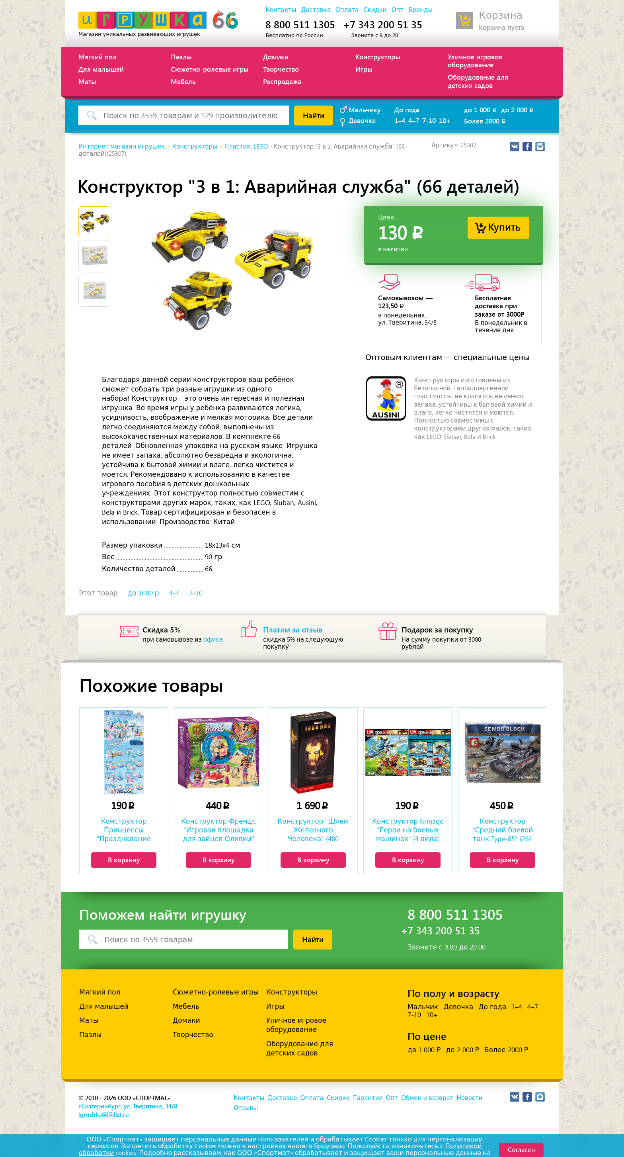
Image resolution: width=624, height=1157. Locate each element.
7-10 (429, 120)
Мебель (183, 81)
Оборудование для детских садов (478, 80)
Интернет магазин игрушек (121, 146)
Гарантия (367, 1098)
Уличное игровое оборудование (475, 60)
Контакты (280, 10)
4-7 (174, 593)
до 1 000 (481, 109)
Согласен (521, 1149)
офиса (213, 639)
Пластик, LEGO (246, 146)
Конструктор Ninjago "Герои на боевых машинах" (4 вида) (408, 830)
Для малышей (101, 69)
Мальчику (365, 109)
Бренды (420, 10)
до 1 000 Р (424, 1050)
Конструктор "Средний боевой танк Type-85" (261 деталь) (502, 830)
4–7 (413, 120)
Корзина (501, 15)
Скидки (374, 10)
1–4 (399, 120)
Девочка (458, 1007)
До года (406, 109)
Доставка (316, 10)
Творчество (281, 69)
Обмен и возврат (427, 1098)
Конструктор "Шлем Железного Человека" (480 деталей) (313, 830)
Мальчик (423, 1007)
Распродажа (282, 81)
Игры (363, 69)
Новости (469, 1098)
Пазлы (181, 56)
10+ (445, 120)
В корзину (124, 859)
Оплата (347, 10)
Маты (87, 81)
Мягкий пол (97, 56)
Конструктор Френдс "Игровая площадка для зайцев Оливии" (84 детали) (218, 830)
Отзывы (246, 1108)
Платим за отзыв (293, 629)
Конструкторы (377, 56)
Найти (313, 115)
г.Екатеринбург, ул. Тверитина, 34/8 (127, 1106)
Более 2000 (485, 120)
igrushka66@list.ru (103, 1114)
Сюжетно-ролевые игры (210, 69)
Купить (504, 226)
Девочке (362, 120)
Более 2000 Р (506, 1050)
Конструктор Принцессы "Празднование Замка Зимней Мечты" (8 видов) (123, 830)
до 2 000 (518, 109)
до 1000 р (143, 593)
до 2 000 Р (462, 1050)
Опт (398, 10)
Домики (276, 56)
